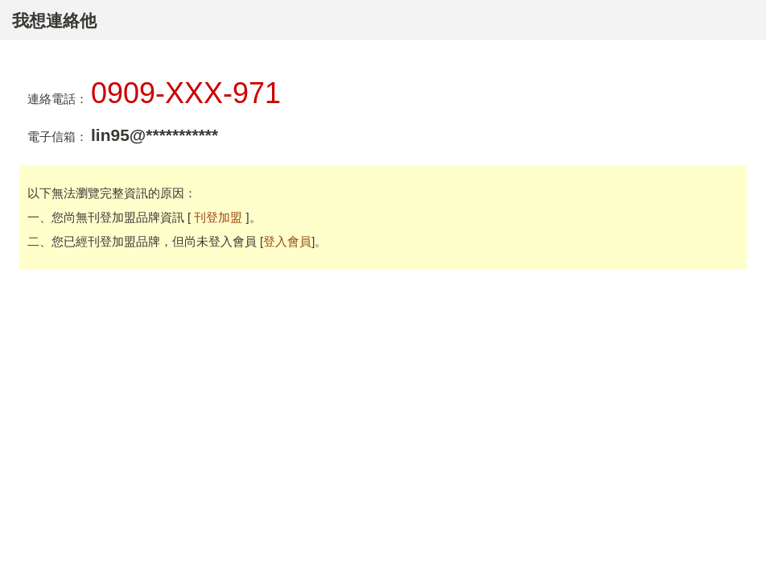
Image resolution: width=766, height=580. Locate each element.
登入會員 (287, 241)
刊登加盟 (219, 217)
